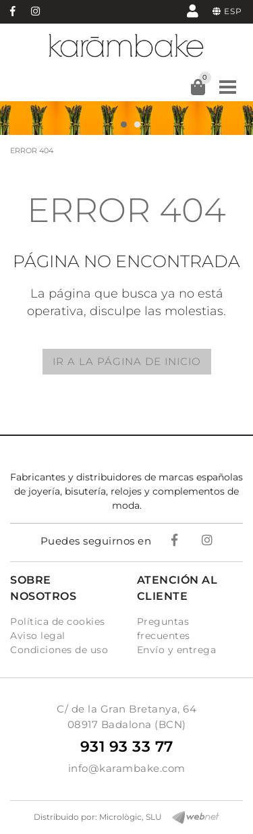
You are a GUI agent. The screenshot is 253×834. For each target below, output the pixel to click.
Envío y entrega (177, 650)
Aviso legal (37, 636)
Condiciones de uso (59, 650)
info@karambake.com (127, 768)
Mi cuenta (192, 10)
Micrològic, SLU (130, 817)
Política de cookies (57, 621)
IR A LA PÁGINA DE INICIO (127, 361)
